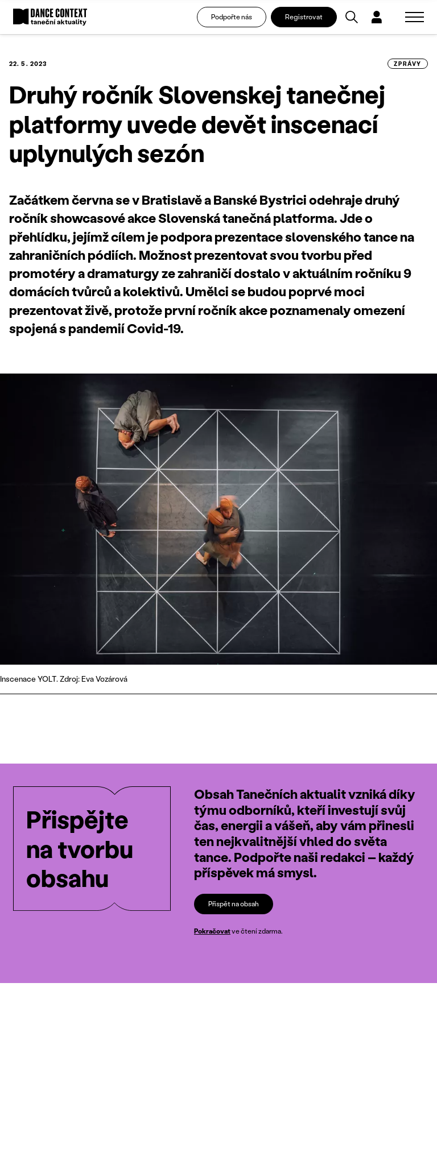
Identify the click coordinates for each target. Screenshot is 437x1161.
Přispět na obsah (233, 903)
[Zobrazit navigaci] (414, 17)
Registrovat (304, 17)
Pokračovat (212, 931)
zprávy (408, 64)
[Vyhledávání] (351, 17)
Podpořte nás (231, 17)
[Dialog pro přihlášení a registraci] (376, 17)
